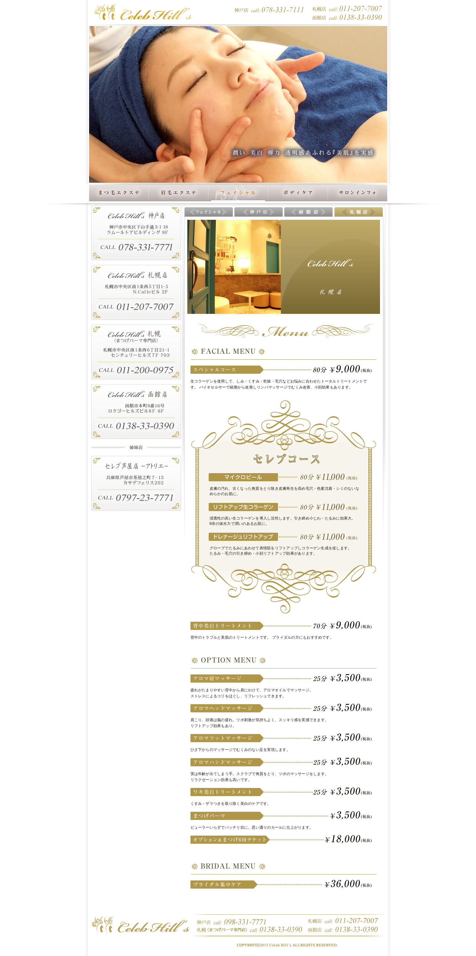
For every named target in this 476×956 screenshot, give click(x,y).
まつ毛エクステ (119, 193)
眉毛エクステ (178, 193)
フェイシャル (238, 187)
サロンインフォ (357, 193)
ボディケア (298, 193)
